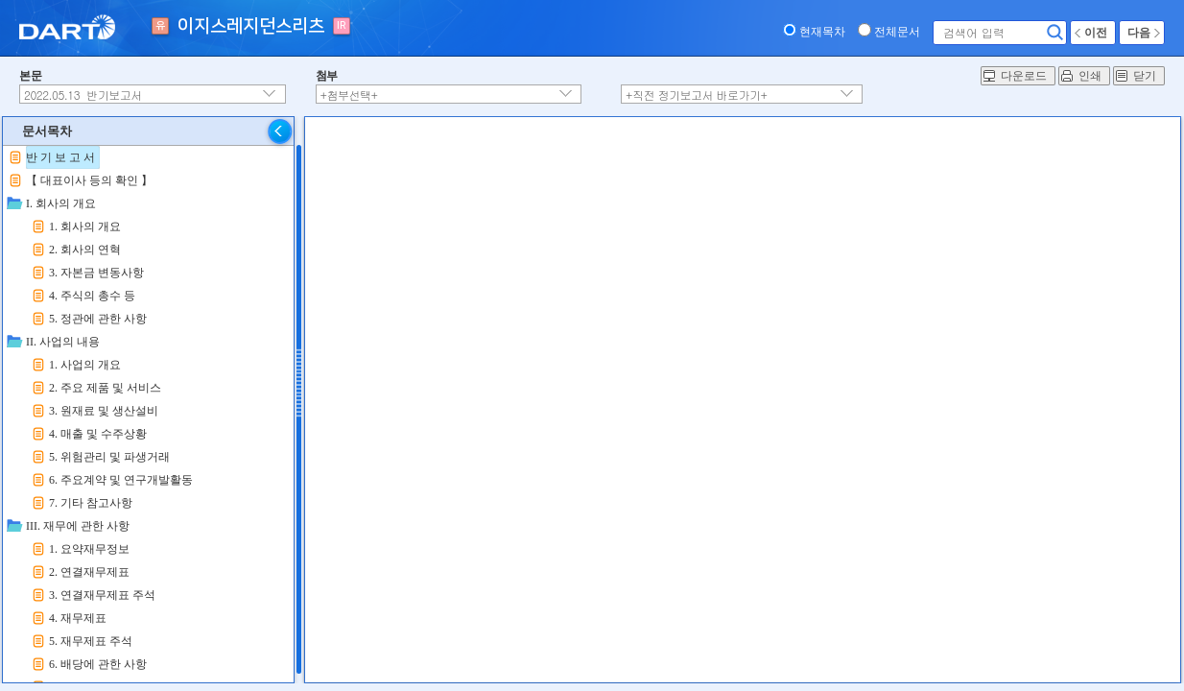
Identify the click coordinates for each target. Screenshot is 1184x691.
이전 (1095, 32)
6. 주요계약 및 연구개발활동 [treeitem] (121, 480)
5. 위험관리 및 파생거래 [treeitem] (109, 457)
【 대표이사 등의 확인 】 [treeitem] (89, 180)
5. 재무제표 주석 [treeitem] (90, 641)
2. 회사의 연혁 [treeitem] (85, 249)
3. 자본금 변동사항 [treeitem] (96, 272)
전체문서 (897, 31)
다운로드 (1024, 76)
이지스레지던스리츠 (251, 26)
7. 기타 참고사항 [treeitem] (90, 503)
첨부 (327, 76)
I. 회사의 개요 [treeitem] (61, 203)
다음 (1138, 32)
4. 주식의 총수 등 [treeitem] (92, 295)
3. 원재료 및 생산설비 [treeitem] (103, 410)
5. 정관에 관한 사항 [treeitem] (98, 318)
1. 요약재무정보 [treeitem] (89, 549)
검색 (1055, 32)
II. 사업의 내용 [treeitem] (63, 341)
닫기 (1144, 76)
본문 (30, 76)
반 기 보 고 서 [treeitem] (60, 157)
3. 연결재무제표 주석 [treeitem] (102, 595)
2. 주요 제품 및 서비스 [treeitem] (105, 387)
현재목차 (822, 31)
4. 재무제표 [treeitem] (78, 618)
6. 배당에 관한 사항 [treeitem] (98, 664)
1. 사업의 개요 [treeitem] (85, 364)
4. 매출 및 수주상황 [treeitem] (98, 434)
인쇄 (1089, 76)
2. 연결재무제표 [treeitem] (89, 572)
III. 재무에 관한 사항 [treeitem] (78, 526)
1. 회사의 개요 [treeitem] (85, 226)
